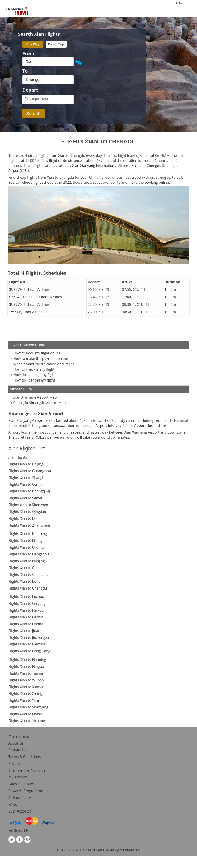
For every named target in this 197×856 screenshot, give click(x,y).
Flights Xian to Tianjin (25, 673)
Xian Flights (17, 457)
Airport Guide (117, 23)
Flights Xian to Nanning (27, 659)
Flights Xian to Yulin (24, 700)
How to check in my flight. (34, 369)
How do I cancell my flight (34, 380)
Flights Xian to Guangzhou (29, 470)
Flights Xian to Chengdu (27, 588)
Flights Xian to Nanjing (26, 560)
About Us (15, 743)
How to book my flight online (37, 353)
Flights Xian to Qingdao (27, 511)
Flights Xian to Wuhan (26, 680)
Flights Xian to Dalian (25, 581)
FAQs (12, 804)
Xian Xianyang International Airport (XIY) (105, 165)
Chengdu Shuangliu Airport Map (39, 402)
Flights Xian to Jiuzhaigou (28, 637)
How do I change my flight (34, 374)
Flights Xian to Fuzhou (26, 596)
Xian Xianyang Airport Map (35, 397)
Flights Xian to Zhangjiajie (29, 525)
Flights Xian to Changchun (29, 567)
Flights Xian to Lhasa (25, 713)
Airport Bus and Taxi (151, 425)
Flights (53, 23)
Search (33, 113)
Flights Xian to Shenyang (28, 707)
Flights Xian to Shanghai (27, 477)
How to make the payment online (40, 358)
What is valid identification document (43, 363)
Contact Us (178, 23)
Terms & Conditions (24, 756)
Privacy (14, 763)
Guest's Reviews (21, 783)
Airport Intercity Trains (113, 425)
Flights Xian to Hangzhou (28, 554)
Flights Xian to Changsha (28, 574)
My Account (17, 777)
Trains (72, 23)
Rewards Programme (25, 790)
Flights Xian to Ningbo (26, 666)
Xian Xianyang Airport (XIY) (30, 420)
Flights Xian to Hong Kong (29, 650)
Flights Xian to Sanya (25, 497)
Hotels (91, 23)
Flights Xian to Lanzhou (27, 644)
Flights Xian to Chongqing (29, 491)
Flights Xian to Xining (25, 693)
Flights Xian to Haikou (26, 610)
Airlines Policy (19, 797)
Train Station (148, 23)
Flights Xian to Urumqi (26, 547)
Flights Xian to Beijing (25, 464)
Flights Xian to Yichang (26, 720)
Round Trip (56, 44)
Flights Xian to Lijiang (25, 540)
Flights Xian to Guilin (25, 484)
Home (34, 23)
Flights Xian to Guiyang (27, 603)
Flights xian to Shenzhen (28, 504)
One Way (33, 44)
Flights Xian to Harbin (25, 617)
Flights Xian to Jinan (24, 630)
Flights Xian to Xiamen (26, 686)
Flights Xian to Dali (23, 518)
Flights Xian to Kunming (27, 533)
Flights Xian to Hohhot (26, 623)
